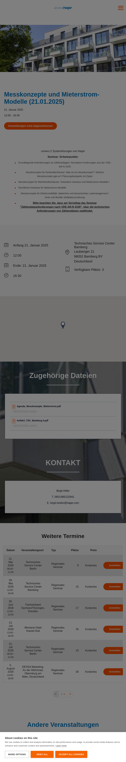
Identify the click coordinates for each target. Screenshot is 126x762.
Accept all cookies (71, 754)
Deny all (42, 754)
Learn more (61, 745)
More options (17, 754)
